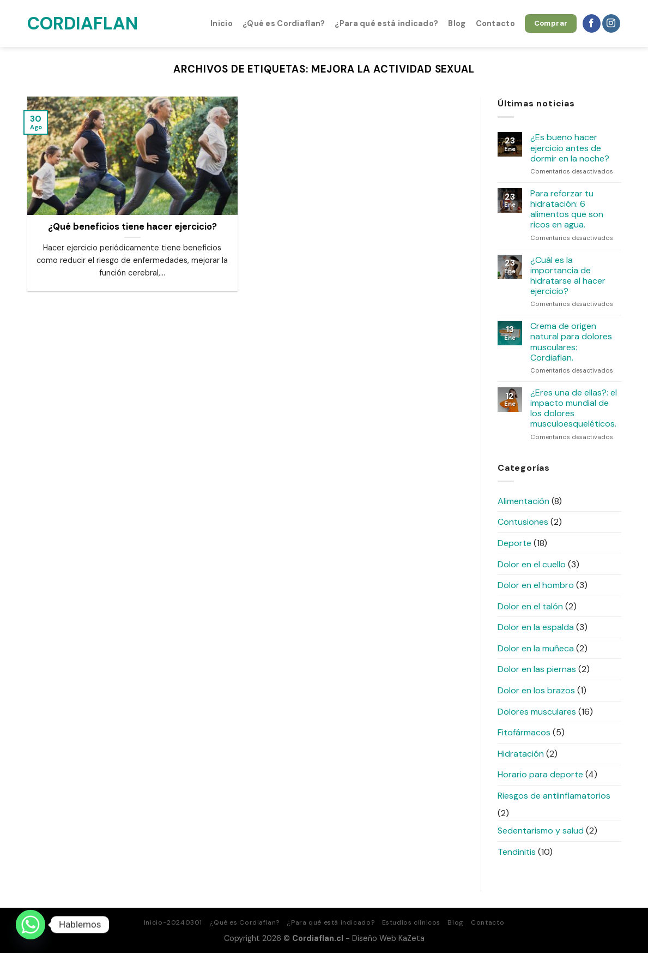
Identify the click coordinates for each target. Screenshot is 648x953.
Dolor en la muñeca (536, 648)
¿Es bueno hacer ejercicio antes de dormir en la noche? (569, 148)
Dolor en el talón (530, 606)
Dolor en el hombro (536, 585)
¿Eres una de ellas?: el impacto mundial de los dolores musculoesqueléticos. (573, 408)
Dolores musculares (537, 711)
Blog (456, 23)
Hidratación (521, 753)
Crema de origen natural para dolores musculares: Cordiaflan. (571, 342)
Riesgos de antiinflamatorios (554, 795)
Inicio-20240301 (173, 922)
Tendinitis (517, 852)
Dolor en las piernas (537, 669)
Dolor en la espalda (536, 627)
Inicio (221, 23)
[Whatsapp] (30, 924)
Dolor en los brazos (536, 690)
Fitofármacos (524, 732)
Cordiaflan (81, 23)
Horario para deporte (540, 774)
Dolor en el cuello (532, 564)
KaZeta (411, 938)
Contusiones (523, 522)
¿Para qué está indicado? (386, 23)
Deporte (514, 543)
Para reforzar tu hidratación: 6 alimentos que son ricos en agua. (566, 209)
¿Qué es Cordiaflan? (284, 23)
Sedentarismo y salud (541, 830)
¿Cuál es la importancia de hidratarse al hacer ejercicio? (567, 276)
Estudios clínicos (411, 922)
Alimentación (523, 501)
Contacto (495, 23)
